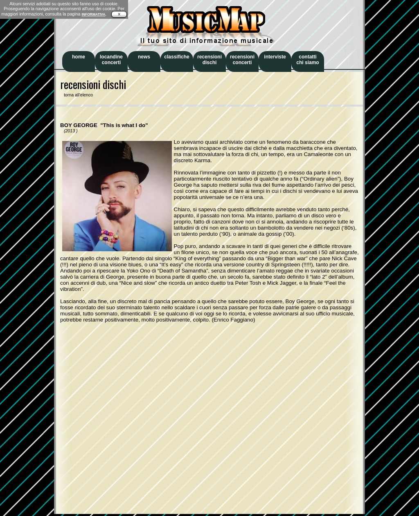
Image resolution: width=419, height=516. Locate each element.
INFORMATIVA (93, 14)
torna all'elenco (76, 94)
